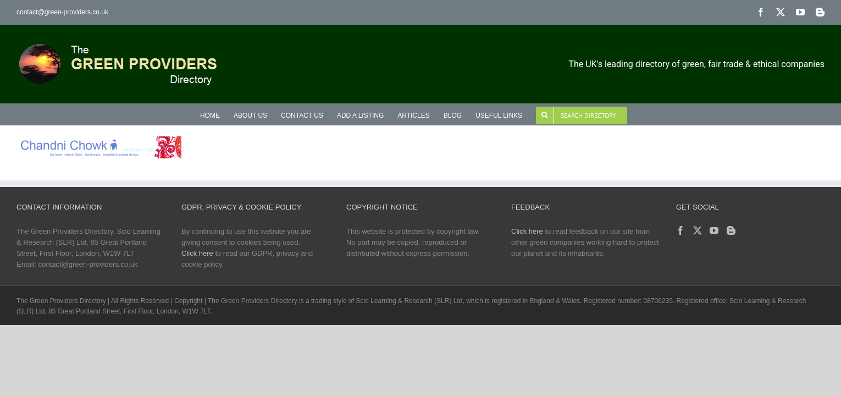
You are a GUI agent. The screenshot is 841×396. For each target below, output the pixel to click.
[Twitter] (697, 230)
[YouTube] (714, 230)
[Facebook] (680, 230)
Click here (197, 253)
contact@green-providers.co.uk (62, 12)
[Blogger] (731, 230)
